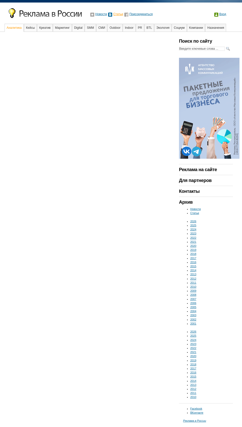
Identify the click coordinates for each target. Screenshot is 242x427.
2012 (193, 278)
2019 (193, 249)
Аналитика (14, 28)
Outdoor (115, 28)
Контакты (189, 191)
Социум (179, 28)
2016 (193, 262)
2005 (193, 307)
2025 (193, 225)
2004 (193, 311)
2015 (193, 266)
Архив (186, 202)
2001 (193, 323)
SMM (90, 28)
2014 (193, 270)
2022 (193, 237)
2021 (193, 241)
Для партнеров (195, 180)
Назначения (215, 28)
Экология (162, 28)
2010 (193, 286)
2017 (193, 258)
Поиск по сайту (195, 41)
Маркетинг (62, 28)
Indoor (129, 28)
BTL (149, 28)
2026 (193, 221)
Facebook (196, 408)
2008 (193, 294)
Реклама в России (194, 420)
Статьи (118, 14)
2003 (193, 315)
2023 (193, 233)
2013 (193, 274)
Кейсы (30, 28)
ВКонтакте (196, 412)
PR (140, 28)
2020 (193, 245)
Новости (101, 14)
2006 (193, 303)
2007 (193, 299)
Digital (78, 28)
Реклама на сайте (198, 169)
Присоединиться (141, 14)
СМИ (101, 28)
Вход (222, 14)
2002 (193, 319)
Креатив (44, 28)
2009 (193, 290)
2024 (193, 229)
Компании (196, 28)
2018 (193, 253)
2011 (193, 282)
